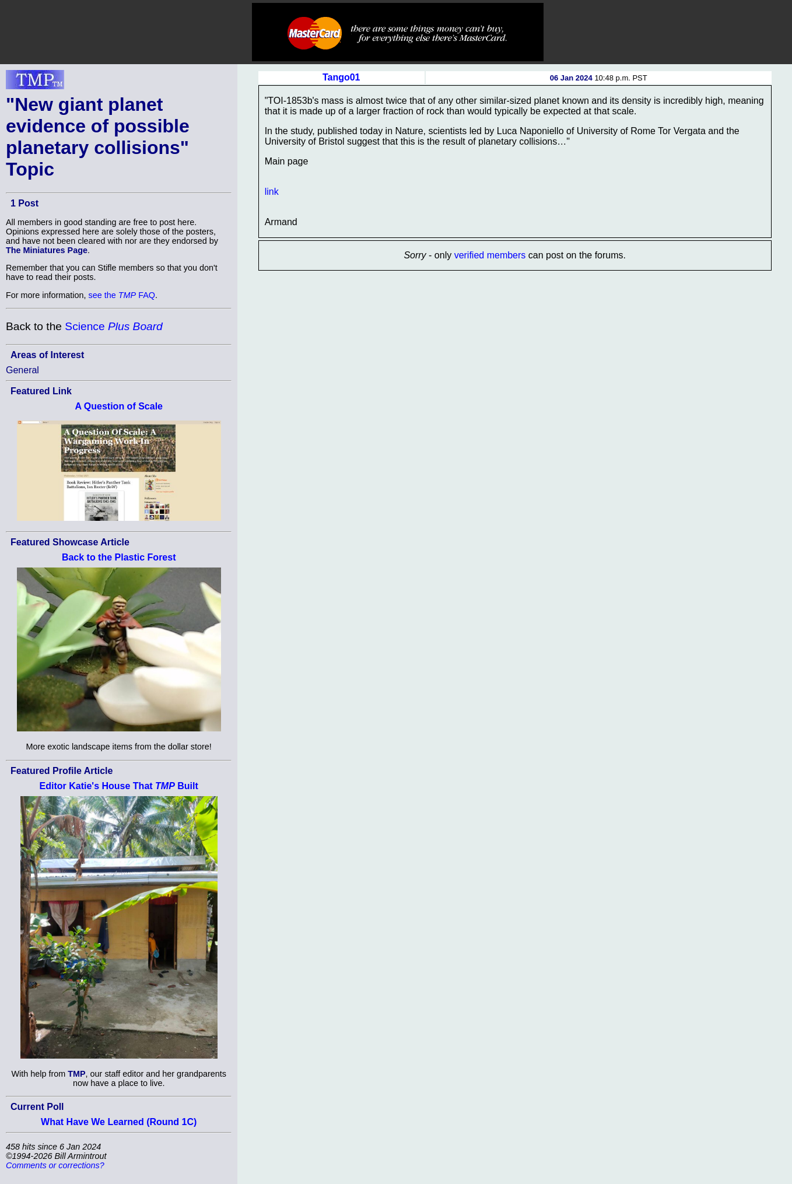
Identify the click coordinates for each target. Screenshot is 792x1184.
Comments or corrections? (55, 1165)
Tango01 (341, 77)
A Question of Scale (119, 406)
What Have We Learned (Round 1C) (119, 1122)
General (22, 370)
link (272, 192)
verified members (490, 255)
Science (113, 326)
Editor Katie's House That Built (119, 786)
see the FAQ (122, 295)
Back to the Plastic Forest (119, 557)
